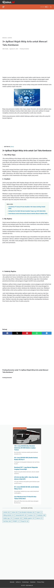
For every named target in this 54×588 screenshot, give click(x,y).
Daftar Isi (18, 582)
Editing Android (8, 515)
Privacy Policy (40, 582)
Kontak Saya (25, 582)
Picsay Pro (24, 521)
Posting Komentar (24, 48)
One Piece (7, 521)
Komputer (18, 518)
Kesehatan (41, 515)
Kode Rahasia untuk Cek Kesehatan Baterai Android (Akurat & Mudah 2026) (27, 213)
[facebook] (7, 333)
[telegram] (47, 333)
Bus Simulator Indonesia (27, 512)
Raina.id (31, 585)
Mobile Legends (29, 518)
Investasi (31, 515)
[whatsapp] (37, 333)
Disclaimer (32, 582)
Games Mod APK (21, 515)
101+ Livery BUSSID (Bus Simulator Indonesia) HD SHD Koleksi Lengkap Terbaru (24, 448)
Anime (15, 512)
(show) (12, 146)
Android (6, 512)
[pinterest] (27, 333)
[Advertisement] (27, 23)
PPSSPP (16, 521)
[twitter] (17, 333)
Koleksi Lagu (7, 518)
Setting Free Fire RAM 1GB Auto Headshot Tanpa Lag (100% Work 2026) (27, 211)
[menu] (4, 7)
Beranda (12, 582)
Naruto (39, 518)
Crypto (39, 512)
